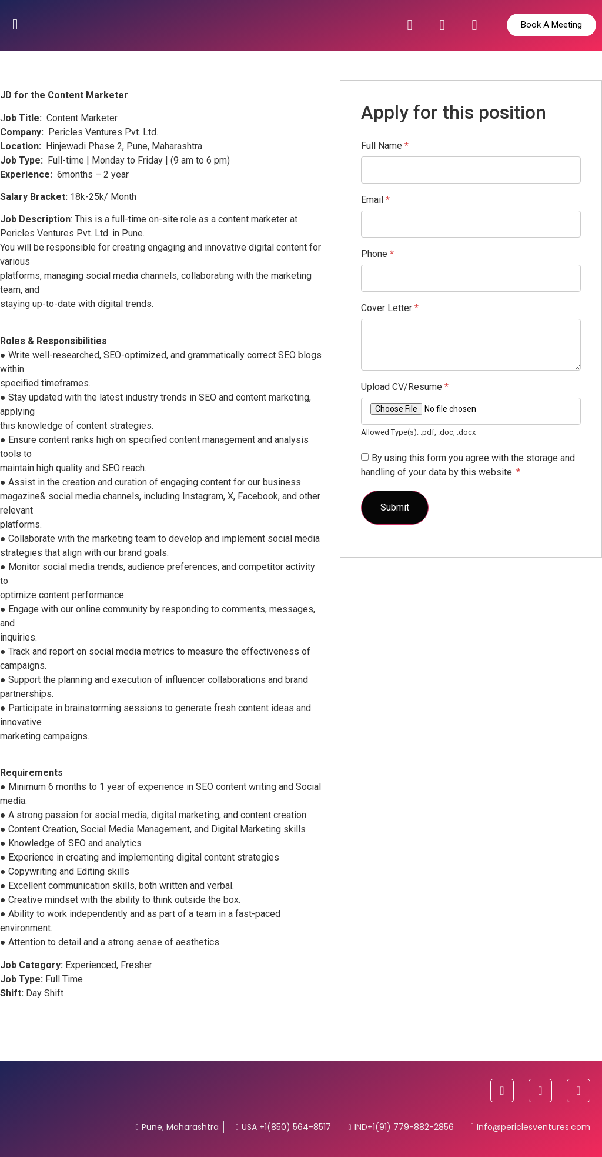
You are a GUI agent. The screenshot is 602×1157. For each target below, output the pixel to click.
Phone (377, 254)
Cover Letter (390, 308)
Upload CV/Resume (405, 387)
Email (375, 200)
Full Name (385, 146)
